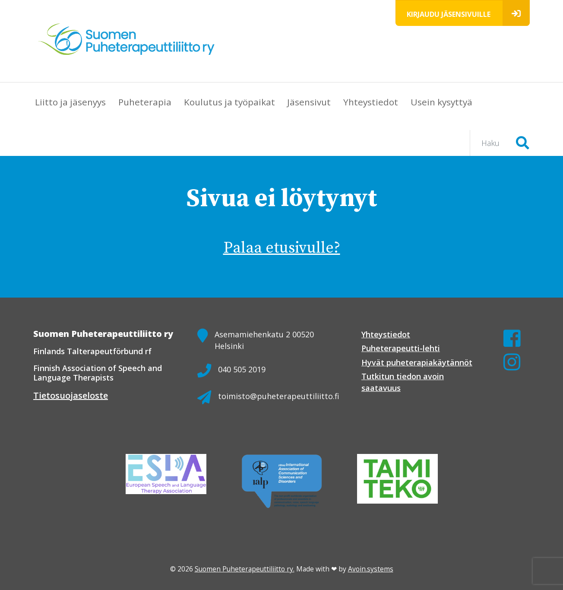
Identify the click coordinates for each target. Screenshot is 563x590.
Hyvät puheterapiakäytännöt (416, 362)
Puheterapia (144, 102)
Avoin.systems (370, 569)
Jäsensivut (309, 102)
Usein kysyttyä (441, 102)
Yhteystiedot (370, 102)
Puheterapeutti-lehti (400, 348)
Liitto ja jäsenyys (70, 102)
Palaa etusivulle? (281, 248)
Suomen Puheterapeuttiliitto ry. (244, 569)
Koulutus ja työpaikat (229, 102)
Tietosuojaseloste (70, 395)
